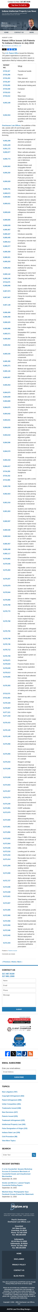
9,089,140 (6, 278)
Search (34, 1155)
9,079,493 (6, 570)
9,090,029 (6, 181)
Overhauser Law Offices (11, 125)
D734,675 (6, 282)
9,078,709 (6, 656)
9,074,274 (6, 797)
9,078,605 (6, 677)
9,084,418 (6, 460)
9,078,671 (6, 660)
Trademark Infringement (13, 1120)
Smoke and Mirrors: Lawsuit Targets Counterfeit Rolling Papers (16, 1184)
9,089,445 (6, 237)
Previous (6, 962)
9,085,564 (6, 339)
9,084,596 (6, 442)
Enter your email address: (11, 1068)
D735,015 (6, 92)
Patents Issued (12, 950)
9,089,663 (6, 197)
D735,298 (6, 75)
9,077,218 (6, 716)
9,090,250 (6, 173)
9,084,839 (6, 397)
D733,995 (6, 480)
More (32, 32)
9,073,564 (6, 843)
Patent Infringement (11, 1100)
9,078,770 (6, 611)
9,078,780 (6, 605)
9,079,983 (6, 559)
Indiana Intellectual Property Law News (19, 12)
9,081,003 (6, 511)
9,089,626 (6, 212)
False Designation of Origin (14, 1128)
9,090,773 (6, 159)
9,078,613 (6, 672)
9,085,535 (6, 354)
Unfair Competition (11, 1104)
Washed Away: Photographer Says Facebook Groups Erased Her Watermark (18, 1193)
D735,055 (6, 85)
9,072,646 (6, 887)
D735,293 (6, 78)
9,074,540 (6, 777)
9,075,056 (6, 744)
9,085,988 (6, 328)
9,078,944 (6, 592)
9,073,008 (6, 873)
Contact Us (19, 32)
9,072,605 (6, 910)
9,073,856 (6, 832)
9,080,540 (6, 530)
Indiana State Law (11, 1132)
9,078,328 (6, 703)
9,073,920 (6, 820)
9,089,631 (6, 203)
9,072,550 (6, 925)
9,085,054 (6, 385)
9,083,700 (6, 486)
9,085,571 (6, 334)
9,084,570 (6, 451)
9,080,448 (6, 549)
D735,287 (6, 82)
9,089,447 (6, 234)
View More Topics (9, 1140)
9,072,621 (6, 896)
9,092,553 (6, 115)
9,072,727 (6, 881)
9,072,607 (6, 903)
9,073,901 (6, 827)
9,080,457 (6, 544)
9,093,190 (6, 103)
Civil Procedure (9, 1136)
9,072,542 (6, 935)
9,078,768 (6, 621)
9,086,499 (6, 312)
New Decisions (10, 1112)
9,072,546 (6, 930)
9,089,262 (6, 268)
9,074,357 (6, 791)
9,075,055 (6, 754)
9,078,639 (6, 668)
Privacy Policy (19, 1265)
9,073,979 (6, 812)
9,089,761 (6, 189)
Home (6, 32)
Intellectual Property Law (13, 1124)
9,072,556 (6, 921)
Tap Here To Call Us (19, 5)
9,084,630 (6, 427)
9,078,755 (6, 631)
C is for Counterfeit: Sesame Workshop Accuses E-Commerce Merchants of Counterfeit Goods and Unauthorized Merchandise (17, 1172)
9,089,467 (6, 230)
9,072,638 (6, 892)
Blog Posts (19, 1276)
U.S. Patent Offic (11, 53)
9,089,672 (6, 193)
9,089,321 (6, 257)
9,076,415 (6, 722)
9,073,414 (6, 859)
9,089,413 (6, 242)
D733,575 (6, 693)
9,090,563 (6, 166)
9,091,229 (6, 145)
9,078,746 (6, 644)
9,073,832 (6, 838)
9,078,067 (6, 708)
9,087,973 (6, 291)
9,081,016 (6, 502)
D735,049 (6, 89)
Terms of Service (23, 1283)
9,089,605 (6, 220)
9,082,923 (6, 494)
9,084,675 (6, 407)
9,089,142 (6, 274)
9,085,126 (6, 371)
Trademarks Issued (11, 1108)
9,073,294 (6, 865)
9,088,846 (6, 285)
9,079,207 (6, 579)
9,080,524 (6, 536)
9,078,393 (6, 685)
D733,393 (6, 698)
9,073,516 (6, 851)
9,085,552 (6, 345)
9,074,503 (6, 785)
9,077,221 (6, 712)
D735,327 (6, 71)
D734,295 (6, 471)
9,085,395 (6, 361)
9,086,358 (6, 317)
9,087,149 (6, 305)
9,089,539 (6, 225)
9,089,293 (6, 261)
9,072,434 (6, 943)
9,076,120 (6, 730)
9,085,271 (6, 366)
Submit (19, 1009)
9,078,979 (6, 585)
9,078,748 (6, 638)
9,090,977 (6, 152)
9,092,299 (6, 141)
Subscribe (19, 1077)
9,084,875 (6, 392)
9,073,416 (6, 855)
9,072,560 (6, 915)
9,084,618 (6, 435)
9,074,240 (6, 804)
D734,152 (6, 476)
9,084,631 (6, 420)
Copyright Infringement (13, 1096)
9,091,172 (6, 148)
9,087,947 (6, 297)
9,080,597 (6, 521)
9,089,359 (6, 252)
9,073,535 (6, 848)
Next (19, 962)
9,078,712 (6, 650)
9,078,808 (6, 600)
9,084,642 (6, 414)
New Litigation (9, 1092)
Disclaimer (19, 1259)
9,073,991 (6, 808)
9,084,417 (6, 466)
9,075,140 (6, 736)
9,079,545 (6, 564)
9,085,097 (6, 377)
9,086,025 (6, 322)
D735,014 (6, 96)
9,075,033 (6, 762)
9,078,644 (6, 664)
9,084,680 (6, 401)
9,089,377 (6, 246)
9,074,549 (6, 768)
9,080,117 (6, 553)
